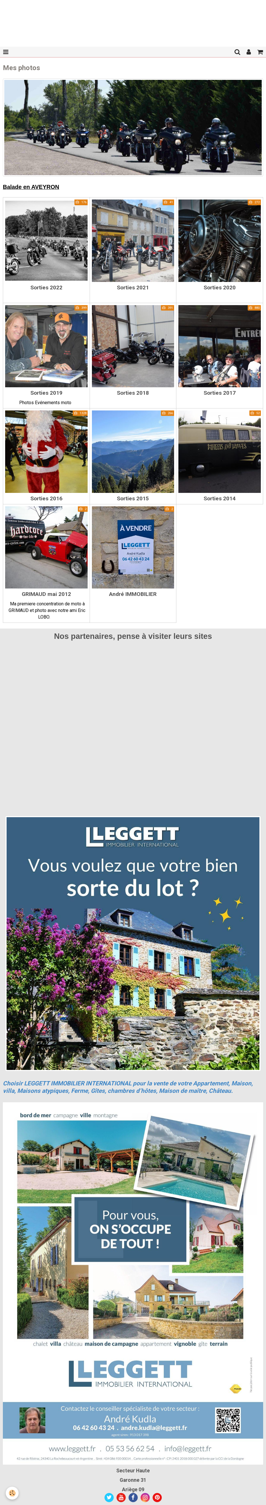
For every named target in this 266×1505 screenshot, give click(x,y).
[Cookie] (12, 1493)
